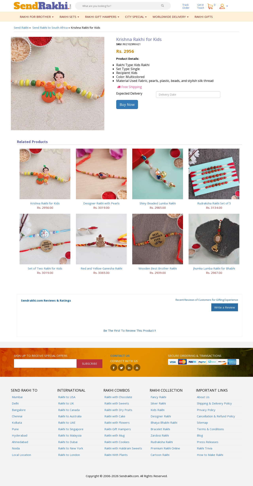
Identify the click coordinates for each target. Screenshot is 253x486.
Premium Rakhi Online (165, 448)
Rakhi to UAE (67, 422)
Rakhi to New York (70, 448)
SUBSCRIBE (89, 363)
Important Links (212, 390)
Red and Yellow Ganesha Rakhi (101, 268)
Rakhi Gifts (203, 17)
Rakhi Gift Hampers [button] (102, 17)
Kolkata (17, 422)
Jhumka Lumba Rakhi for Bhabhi (214, 268)
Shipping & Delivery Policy (214, 403)
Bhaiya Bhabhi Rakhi (164, 422)
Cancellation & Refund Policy (216, 416)
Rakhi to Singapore (70, 429)
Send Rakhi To (24, 390)
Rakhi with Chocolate (118, 397)
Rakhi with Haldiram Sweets (123, 448)
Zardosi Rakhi (160, 435)
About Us (203, 397)
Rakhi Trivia (204, 448)
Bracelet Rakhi (160, 429)
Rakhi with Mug (114, 435)
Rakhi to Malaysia (69, 435)
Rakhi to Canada (69, 410)
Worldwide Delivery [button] (171, 17)
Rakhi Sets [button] (69, 17)
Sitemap (202, 422)
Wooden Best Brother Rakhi (158, 268)
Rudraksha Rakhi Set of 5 (214, 203)
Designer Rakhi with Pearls (101, 203)
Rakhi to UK (66, 403)
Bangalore (19, 410)
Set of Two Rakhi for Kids (45, 268)
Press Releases (207, 442)
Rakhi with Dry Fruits (118, 410)
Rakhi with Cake (114, 416)
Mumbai (17, 397)
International (71, 390)
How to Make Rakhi (210, 455)
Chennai (17, 416)
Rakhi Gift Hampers (117, 429)
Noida (16, 448)
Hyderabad (19, 435)
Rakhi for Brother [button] (37, 17)
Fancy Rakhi (158, 397)
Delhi (15, 403)
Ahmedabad (20, 442)
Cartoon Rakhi (160, 455)
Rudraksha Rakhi (162, 442)
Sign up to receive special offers (40, 356)
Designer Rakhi (161, 416)
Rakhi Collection (166, 390)
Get (200, 6)
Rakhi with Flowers (117, 422)
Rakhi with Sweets (116, 403)
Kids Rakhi (157, 410)
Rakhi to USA (66, 397)
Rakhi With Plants (116, 455)
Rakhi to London (69, 455)
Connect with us (124, 361)
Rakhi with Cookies (116, 442)
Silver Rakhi (158, 403)
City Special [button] (136, 17)
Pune (15, 429)
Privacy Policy (206, 410)
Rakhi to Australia (69, 416)
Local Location (21, 455)
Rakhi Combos (116, 390)
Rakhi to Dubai (67, 442)
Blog (200, 435)
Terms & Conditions (210, 429)
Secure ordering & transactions (194, 356)
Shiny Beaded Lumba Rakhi (158, 203)
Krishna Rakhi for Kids (45, 203)
